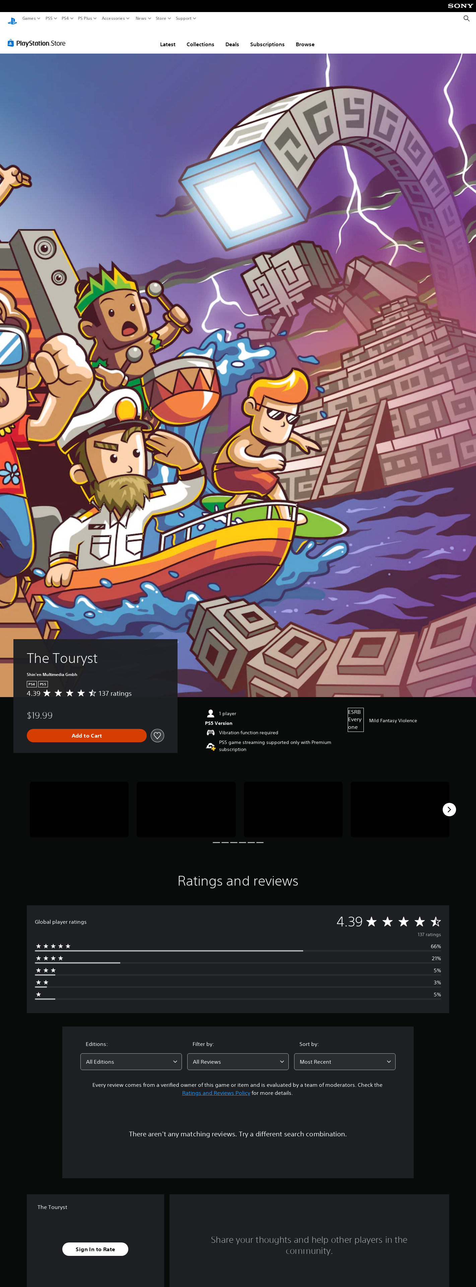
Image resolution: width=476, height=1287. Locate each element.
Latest (168, 37)
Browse (305, 37)
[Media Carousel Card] (79, 803)
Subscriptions (267, 37)
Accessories (113, 18)
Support (184, 18)
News (140, 18)
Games (29, 18)
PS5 (49, 18)
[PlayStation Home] (12, 18)
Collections (200, 37)
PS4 (65, 18)
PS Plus (85, 18)
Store (161, 18)
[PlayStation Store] (38, 36)
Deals (232, 37)
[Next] (449, 803)
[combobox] (131, 1055)
